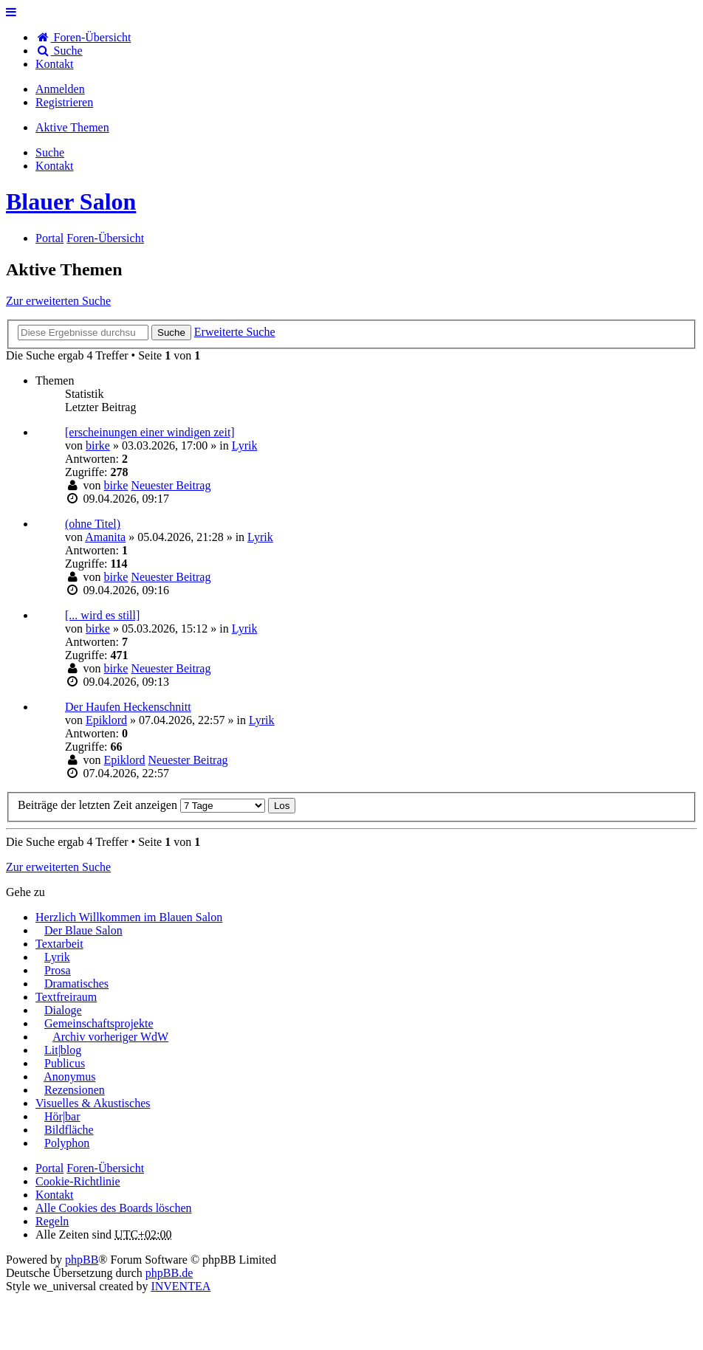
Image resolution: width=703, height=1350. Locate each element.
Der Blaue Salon (83, 930)
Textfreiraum (66, 997)
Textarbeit (59, 943)
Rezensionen (74, 1090)
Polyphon (66, 1143)
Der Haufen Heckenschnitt (128, 706)
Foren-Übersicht (105, 1168)
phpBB (81, 1259)
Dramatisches (76, 983)
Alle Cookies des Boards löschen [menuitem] (113, 1208)
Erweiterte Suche (234, 332)
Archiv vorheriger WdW (110, 1036)
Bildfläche (69, 1129)
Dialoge (63, 1010)
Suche (171, 332)
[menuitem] (54, 64)
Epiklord (106, 720)
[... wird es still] (102, 615)
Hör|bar (62, 1116)
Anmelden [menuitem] (60, 89)
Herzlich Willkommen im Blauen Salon (128, 917)
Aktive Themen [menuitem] (72, 127)
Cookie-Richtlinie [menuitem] (77, 1181)
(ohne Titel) (92, 523)
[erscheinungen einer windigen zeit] (150, 432)
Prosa (57, 970)
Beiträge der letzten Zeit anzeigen (141, 805)
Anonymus (69, 1076)
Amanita (105, 537)
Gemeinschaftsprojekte (99, 1023)
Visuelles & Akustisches (92, 1103)
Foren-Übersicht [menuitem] (83, 37)
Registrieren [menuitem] (64, 102)
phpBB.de (169, 1273)
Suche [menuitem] (59, 50)
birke (98, 445)
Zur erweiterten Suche (58, 301)
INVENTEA (180, 1286)
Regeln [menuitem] (52, 1221)
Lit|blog (62, 1050)
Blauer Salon (71, 201)
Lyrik (245, 445)
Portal (49, 238)
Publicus (64, 1063)
